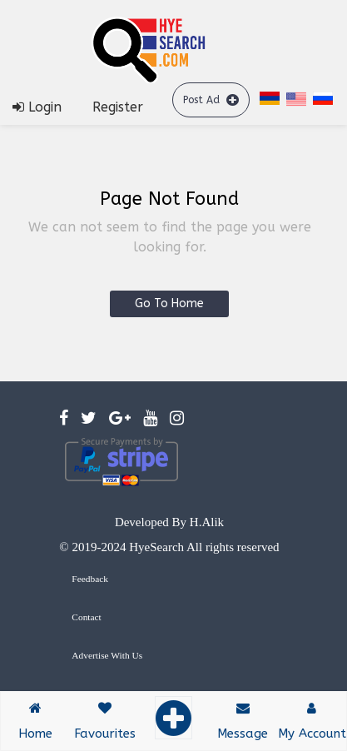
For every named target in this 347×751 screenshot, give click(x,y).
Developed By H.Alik (169, 522)
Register (117, 107)
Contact (86, 617)
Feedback (90, 579)
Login (37, 107)
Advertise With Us (107, 655)
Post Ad (211, 99)
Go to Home (169, 303)
